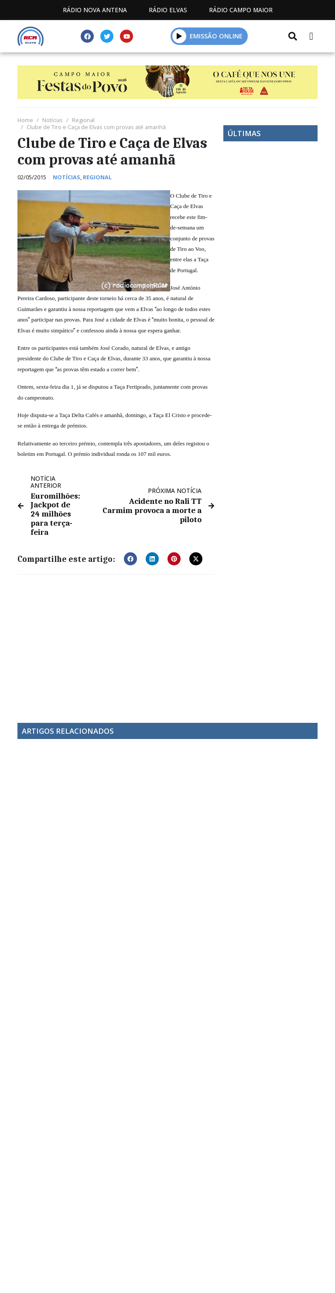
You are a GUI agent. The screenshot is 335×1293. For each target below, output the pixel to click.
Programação (181, 1237)
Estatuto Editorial (99, 1237)
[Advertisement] (116, 640)
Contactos (249, 1237)
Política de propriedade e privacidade (167, 1247)
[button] (179, 36)
